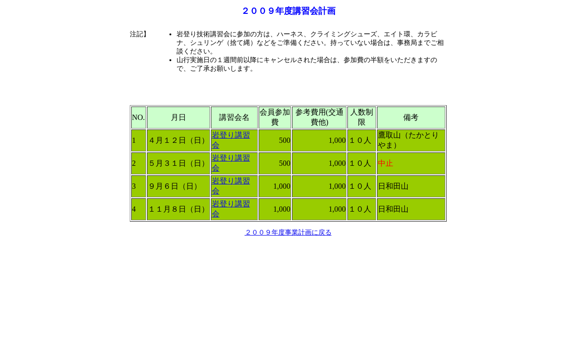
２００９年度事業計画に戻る (288, 232)
